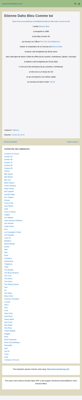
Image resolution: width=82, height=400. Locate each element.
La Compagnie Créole (12, 232)
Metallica (7, 241)
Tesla (6, 267)
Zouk (6, 357)
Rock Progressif (10, 340)
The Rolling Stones (11, 284)
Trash (6, 354)
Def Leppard (9, 191)
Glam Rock (8, 313)
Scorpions (8, 258)
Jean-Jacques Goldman (13, 220)
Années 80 (15, 135)
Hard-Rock (8, 316)
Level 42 (7, 238)
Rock (6, 337)
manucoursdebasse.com (12, 4)
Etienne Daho (44, 26)
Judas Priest (9, 226)
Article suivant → (73, 142)
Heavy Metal (9, 319)
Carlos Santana (10, 186)
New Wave (8, 325)
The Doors (8, 279)
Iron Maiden (8, 218)
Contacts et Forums (11, 154)
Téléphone (8, 264)
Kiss (5, 229)
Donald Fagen (9, 194)
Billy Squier (8, 174)
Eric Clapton (9, 197)
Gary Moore (8, 206)
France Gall (8, 203)
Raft (5, 249)
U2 (5, 290)
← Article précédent (9, 142)
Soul (6, 348)
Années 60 (8, 159)
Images (7, 215)
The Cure (7, 276)
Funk (6, 310)
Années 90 (8, 168)
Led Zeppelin (9, 235)
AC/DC (7, 171)
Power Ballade (9, 331)
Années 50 (8, 157)
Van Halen (8, 293)
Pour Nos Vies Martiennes (50, 42)
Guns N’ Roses (10, 212)
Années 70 (8, 162)
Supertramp (8, 261)
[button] (75, 3)
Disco (6, 305)
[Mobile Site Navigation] (79, 4)
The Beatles (8, 270)
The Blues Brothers (11, 273)
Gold (6, 209)
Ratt (5, 252)
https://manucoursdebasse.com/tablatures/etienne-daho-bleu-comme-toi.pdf (41, 21)
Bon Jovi (7, 180)
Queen (6, 247)
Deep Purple (9, 188)
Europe (7, 200)
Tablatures (15, 130)
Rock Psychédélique (12, 342)
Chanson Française (11, 299)
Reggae (7, 334)
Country (7, 302)
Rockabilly (8, 345)
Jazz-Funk (8, 322)
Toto (5, 287)
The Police (8, 281)
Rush (6, 255)
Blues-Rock (8, 296)
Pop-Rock (8, 328)
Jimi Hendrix (9, 223)
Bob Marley (8, 177)
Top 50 (52, 82)
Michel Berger (9, 244)
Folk (5, 308)
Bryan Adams (9, 183)
